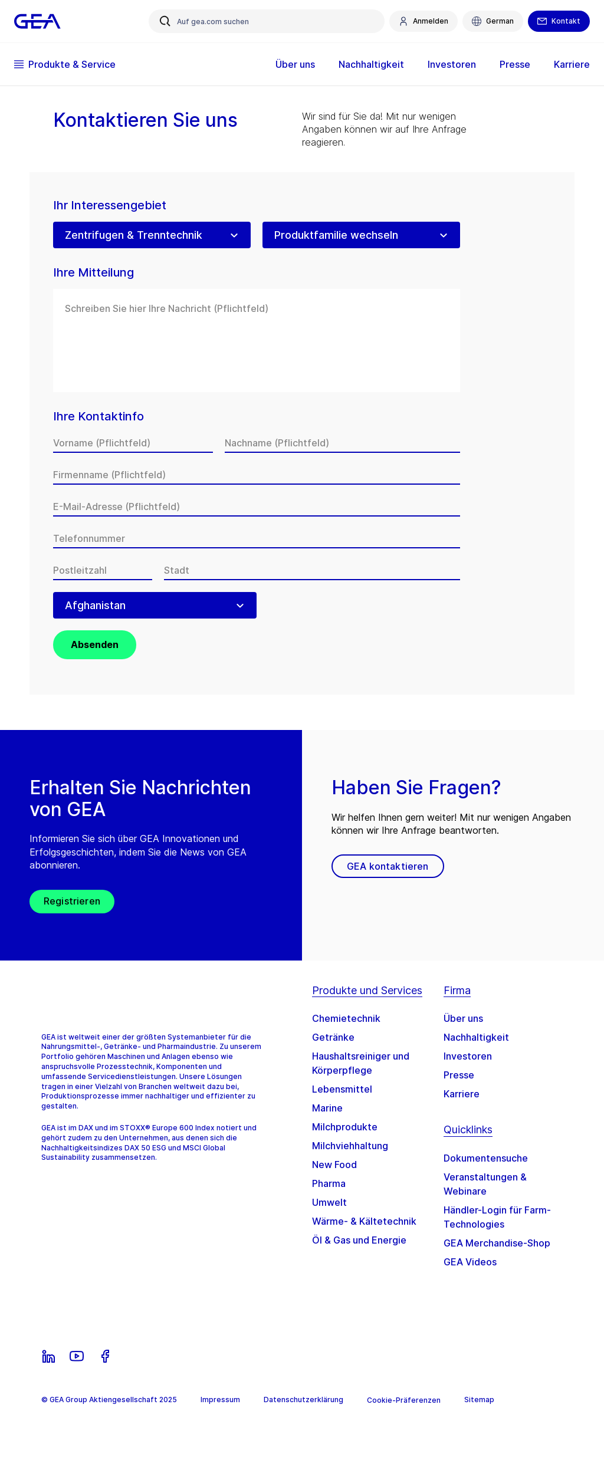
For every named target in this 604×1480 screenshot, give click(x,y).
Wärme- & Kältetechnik (364, 1221)
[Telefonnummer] (256, 538)
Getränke (333, 1037)
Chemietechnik (346, 1018)
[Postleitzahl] (102, 570)
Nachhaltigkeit (371, 64)
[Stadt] (312, 570)
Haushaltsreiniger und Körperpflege (360, 1063)
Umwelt (329, 1202)
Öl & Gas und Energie (359, 1240)
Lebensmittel (342, 1089)
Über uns (295, 64)
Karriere (572, 64)
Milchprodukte (345, 1127)
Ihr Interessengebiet (109, 205)
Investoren (452, 64)
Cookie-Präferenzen (404, 1400)
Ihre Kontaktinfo (98, 416)
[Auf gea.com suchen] (267, 21)
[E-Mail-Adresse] (256, 506)
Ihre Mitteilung (93, 272)
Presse (515, 64)
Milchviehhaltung (350, 1146)
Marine (327, 1108)
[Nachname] (342, 443)
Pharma (329, 1183)
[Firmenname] (256, 475)
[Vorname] (133, 443)
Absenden (95, 644)
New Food (334, 1164)
